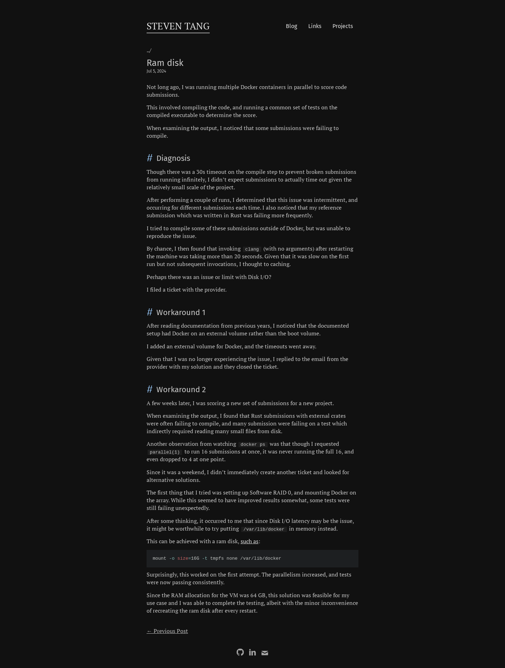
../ (149, 50)
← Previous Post (167, 631)
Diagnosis (173, 158)
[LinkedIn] (252, 652)
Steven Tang (178, 26)
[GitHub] (240, 652)
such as (249, 541)
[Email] (265, 652)
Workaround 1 (181, 312)
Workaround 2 (181, 389)
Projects (342, 26)
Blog (291, 26)
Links (314, 26)
